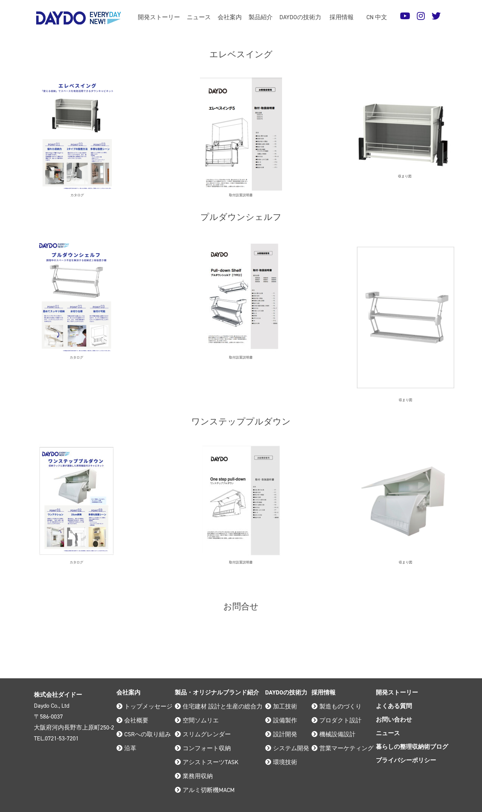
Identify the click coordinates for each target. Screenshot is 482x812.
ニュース (199, 17)
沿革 (126, 748)
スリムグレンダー (203, 734)
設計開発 (281, 734)
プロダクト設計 (336, 720)
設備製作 (281, 720)
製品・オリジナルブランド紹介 (217, 692)
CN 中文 (376, 17)
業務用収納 (194, 776)
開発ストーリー (159, 17)
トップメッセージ (144, 706)
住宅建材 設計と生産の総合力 (218, 706)
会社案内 (230, 17)
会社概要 (132, 720)
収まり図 (405, 176)
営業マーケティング (342, 748)
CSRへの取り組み (143, 734)
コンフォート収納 (203, 748)
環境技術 (281, 762)
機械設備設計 (333, 734)
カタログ (77, 195)
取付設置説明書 (241, 195)
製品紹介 (261, 17)
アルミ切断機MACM (205, 790)
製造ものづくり (336, 706)
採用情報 (341, 17)
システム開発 (287, 748)
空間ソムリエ (197, 720)
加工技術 (281, 706)
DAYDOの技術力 (300, 17)
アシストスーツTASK (206, 762)
